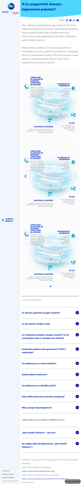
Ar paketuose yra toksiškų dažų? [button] (39, 385)
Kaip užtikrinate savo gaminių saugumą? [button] (43, 396)
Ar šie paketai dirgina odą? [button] (36, 323)
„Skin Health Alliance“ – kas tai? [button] (39, 432)
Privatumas (5, 471)
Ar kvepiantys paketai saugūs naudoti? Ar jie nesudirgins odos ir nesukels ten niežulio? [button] (45, 336)
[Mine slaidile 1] (50, 286)
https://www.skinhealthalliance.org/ (38, 471)
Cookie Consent (72, 481)
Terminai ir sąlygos (8, 474)
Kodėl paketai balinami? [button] (34, 374)
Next (75, 176)
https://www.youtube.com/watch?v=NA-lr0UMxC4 (45, 479)
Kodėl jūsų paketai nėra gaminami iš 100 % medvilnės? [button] (44, 351)
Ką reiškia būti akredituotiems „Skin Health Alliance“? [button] (44, 445)
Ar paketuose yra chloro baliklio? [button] (39, 363)
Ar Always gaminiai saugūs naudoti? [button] (41, 312)
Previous (25, 176)
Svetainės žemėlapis (8, 477)
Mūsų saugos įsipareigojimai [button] (36, 407)
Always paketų (28, 482)
